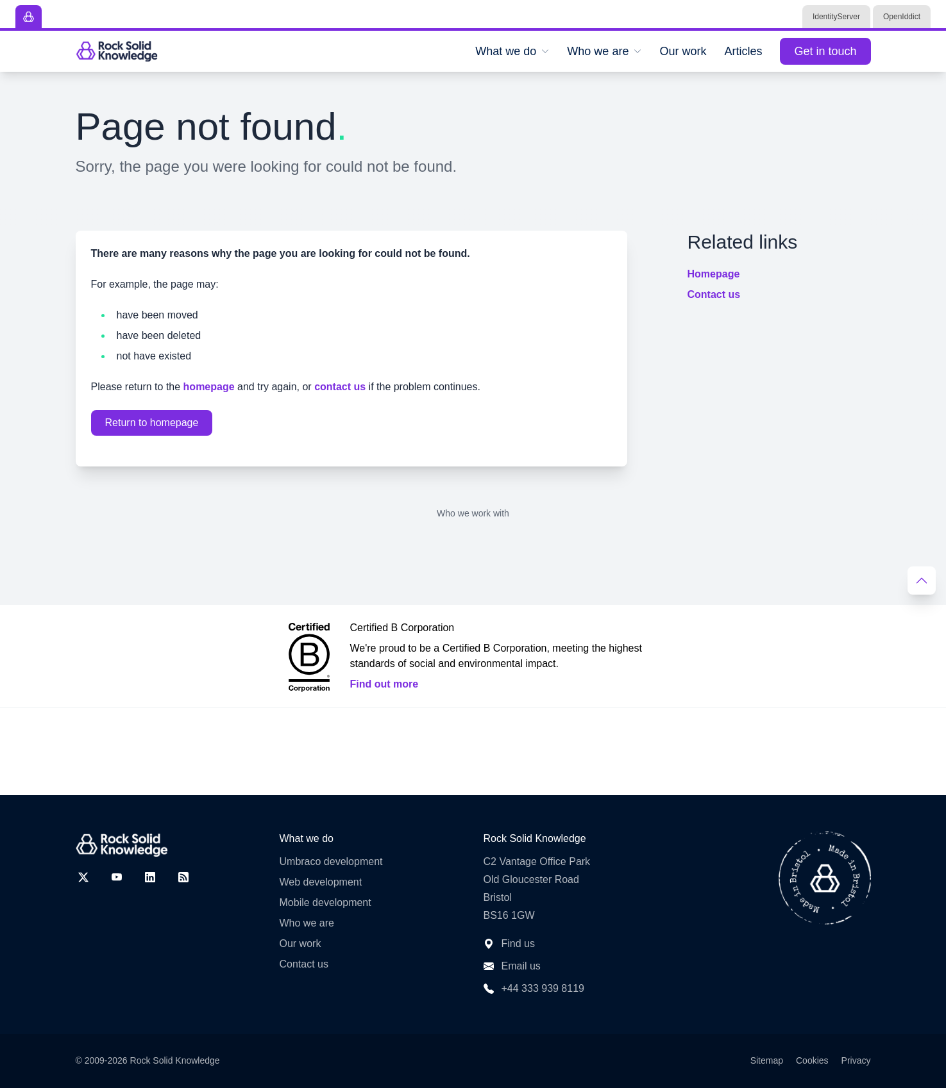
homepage (209, 386)
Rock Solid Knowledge (175, 1060)
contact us (340, 386)
